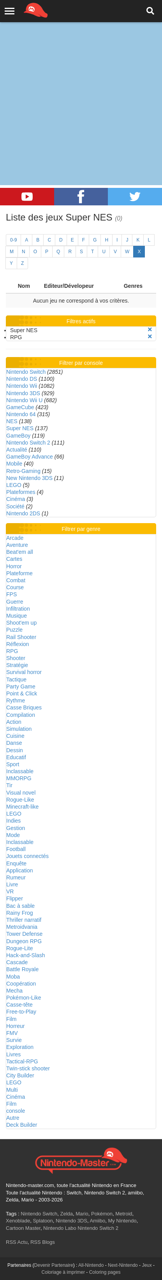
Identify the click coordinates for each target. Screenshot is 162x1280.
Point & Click (21, 693)
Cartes (14, 559)
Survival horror (24, 672)
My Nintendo (122, 1221)
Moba (13, 977)
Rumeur (16, 877)
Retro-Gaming (23, 471)
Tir (9, 785)
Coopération (21, 984)
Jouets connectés (27, 856)
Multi (12, 1090)
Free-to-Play (21, 1012)
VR (10, 891)
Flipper (14, 898)
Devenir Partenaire (53, 1265)
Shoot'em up (21, 623)
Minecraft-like (22, 807)
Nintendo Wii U (24, 400)
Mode (13, 835)
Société (15, 506)
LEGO (13, 485)
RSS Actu (17, 1242)
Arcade (14, 538)
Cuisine (15, 736)
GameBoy (18, 436)
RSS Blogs (42, 1242)
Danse (14, 743)
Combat (15, 580)
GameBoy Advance (29, 457)
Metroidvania (21, 927)
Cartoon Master (23, 1228)
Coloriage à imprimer (63, 1272)
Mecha (14, 991)
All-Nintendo (91, 1265)
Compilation (20, 715)
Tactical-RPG (22, 1061)
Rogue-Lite (19, 948)
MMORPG (19, 778)
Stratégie (17, 665)
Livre (12, 884)
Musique (16, 616)
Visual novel (20, 793)
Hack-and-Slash (25, 955)
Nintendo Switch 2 (28, 443)
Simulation (19, 729)
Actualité (16, 450)
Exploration (19, 1047)
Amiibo (97, 1221)
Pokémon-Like (23, 998)
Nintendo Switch (26, 372)
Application (19, 870)
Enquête (16, 863)
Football (16, 849)
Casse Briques (24, 707)
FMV (12, 1033)
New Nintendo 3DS (29, 478)
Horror (14, 566)
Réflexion (17, 644)
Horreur (15, 1026)
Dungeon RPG (24, 941)
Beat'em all (19, 552)
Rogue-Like (20, 800)
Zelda (66, 1214)
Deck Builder (21, 1125)
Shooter (15, 658)
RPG (12, 651)
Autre (12, 1118)
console (15, 1111)
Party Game (20, 686)
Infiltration (18, 609)
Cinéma (15, 499)
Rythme (15, 700)
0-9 (13, 240)
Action (13, 722)
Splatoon (43, 1221)
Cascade (17, 962)
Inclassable (19, 771)
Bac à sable (20, 906)
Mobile (14, 464)
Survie (14, 1040)
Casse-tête (19, 1005)
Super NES (19, 428)
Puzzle (14, 630)
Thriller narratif (23, 920)
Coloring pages (105, 1272)
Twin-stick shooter (28, 1068)
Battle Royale (22, 969)
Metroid (123, 1214)
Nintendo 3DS (23, 393)
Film (11, 1019)
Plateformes (20, 492)
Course (15, 587)
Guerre (14, 602)
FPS (11, 594)
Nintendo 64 (21, 414)
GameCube (20, 407)
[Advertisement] (81, 85)
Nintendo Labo (59, 1228)
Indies (13, 821)
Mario (82, 1214)
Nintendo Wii (21, 386)
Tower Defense (24, 934)
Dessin (14, 750)
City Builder (20, 1075)
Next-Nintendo (123, 1265)
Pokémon (102, 1214)
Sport (12, 764)
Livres (13, 1054)
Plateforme (19, 573)
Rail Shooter (21, 637)
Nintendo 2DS (23, 513)
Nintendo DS (21, 379)
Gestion (15, 828)
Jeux (146, 1265)
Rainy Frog (19, 913)
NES (12, 421)
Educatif (16, 757)
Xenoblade (18, 1221)
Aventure (17, 545)
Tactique (16, 679)
